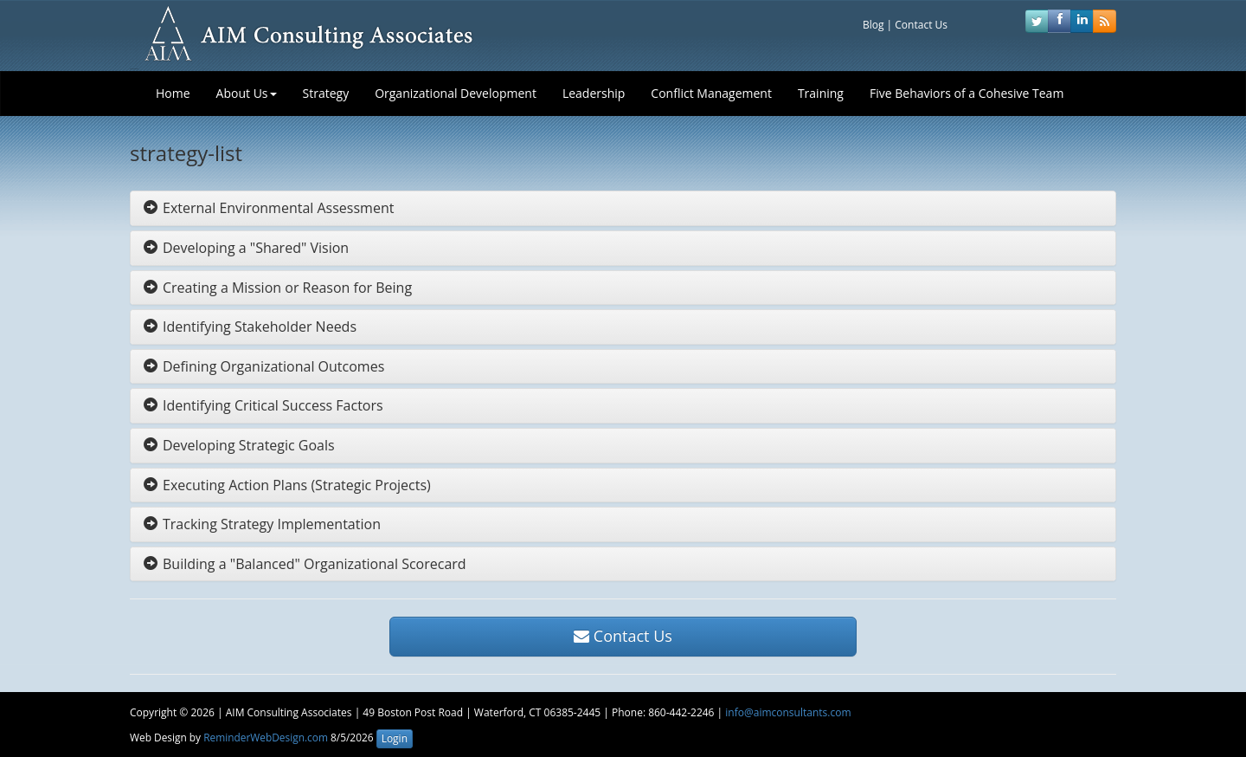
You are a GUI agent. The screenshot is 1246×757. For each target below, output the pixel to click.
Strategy (326, 93)
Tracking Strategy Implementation (262, 524)
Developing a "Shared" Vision (246, 247)
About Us (246, 93)
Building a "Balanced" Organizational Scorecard (305, 563)
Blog (873, 24)
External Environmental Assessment (269, 207)
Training (821, 93)
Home (173, 93)
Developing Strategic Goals (239, 445)
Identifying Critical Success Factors (263, 405)
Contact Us (921, 24)
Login (395, 738)
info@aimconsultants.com (788, 712)
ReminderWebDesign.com (265, 737)
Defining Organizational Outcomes (264, 366)
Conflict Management (711, 93)
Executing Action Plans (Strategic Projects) (287, 485)
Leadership (593, 93)
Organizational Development (455, 93)
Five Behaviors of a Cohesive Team (966, 93)
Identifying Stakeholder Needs (250, 326)
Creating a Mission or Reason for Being (278, 287)
